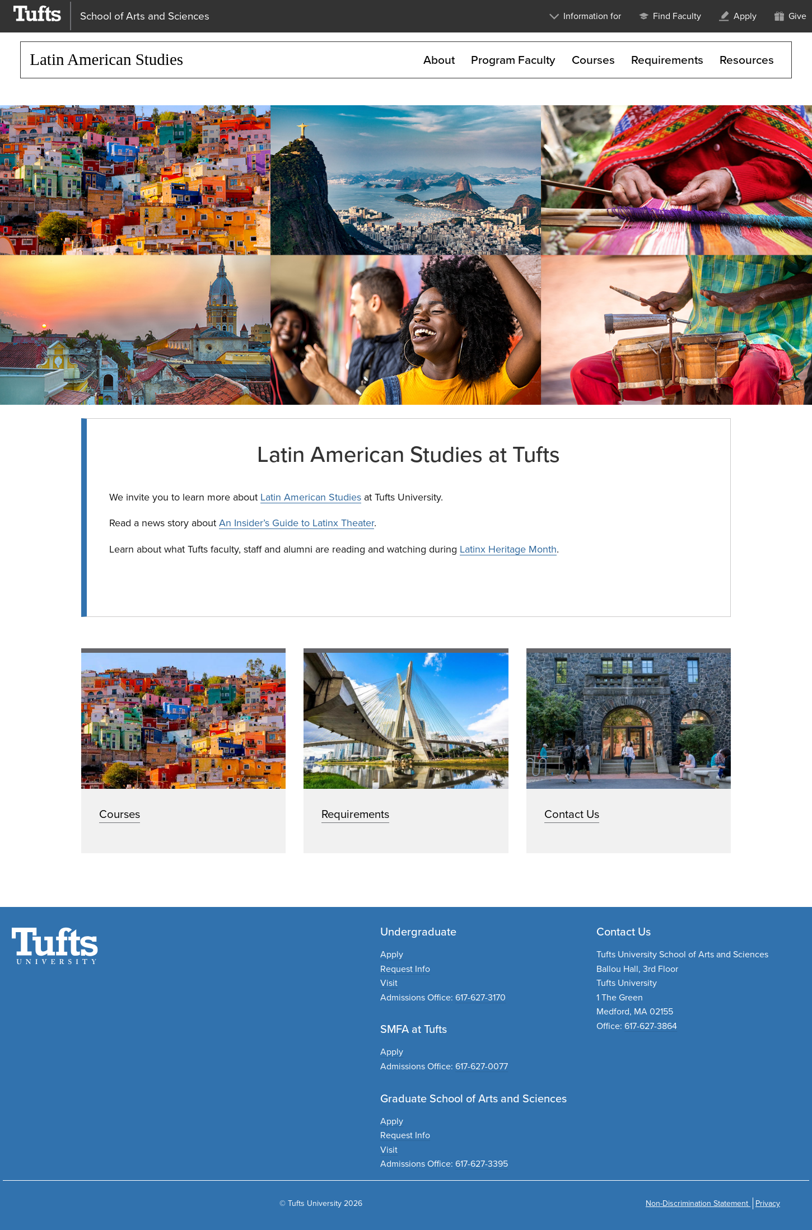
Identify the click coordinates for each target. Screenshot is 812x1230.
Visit (389, 982)
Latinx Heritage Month (508, 549)
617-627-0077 (481, 1066)
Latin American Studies (310, 497)
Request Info (405, 968)
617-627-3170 (480, 997)
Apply (391, 954)
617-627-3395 (481, 1163)
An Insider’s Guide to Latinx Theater (296, 523)
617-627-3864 (650, 1025)
